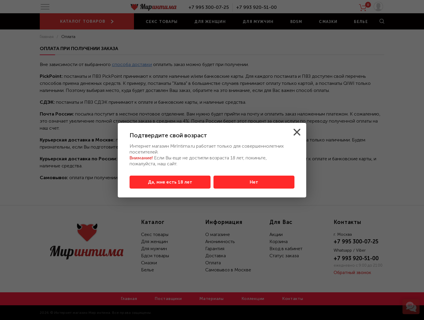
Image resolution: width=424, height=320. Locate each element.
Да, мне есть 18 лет (170, 182)
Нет (254, 182)
